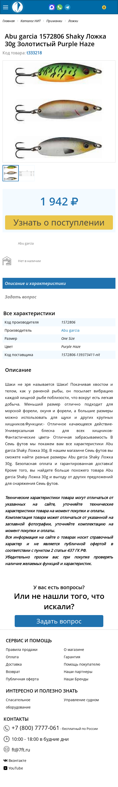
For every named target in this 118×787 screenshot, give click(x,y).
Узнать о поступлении (59, 222)
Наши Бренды (76, 679)
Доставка (14, 664)
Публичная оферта (22, 679)
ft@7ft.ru (21, 750)
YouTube (16, 768)
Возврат (13, 671)
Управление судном (81, 699)
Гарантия (72, 656)
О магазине (74, 649)
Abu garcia (70, 330)
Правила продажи (21, 649)
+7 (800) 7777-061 (36, 727)
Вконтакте (17, 760)
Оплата (12, 656)
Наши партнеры (78, 671)
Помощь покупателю (82, 664)
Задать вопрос (59, 621)
